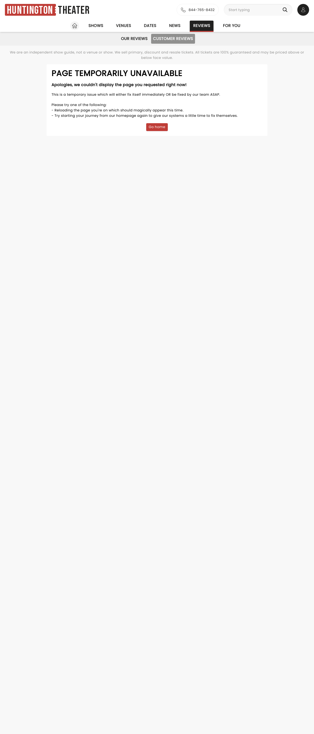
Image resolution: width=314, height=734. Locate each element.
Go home (157, 126)
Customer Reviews (173, 38)
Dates (150, 25)
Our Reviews (134, 38)
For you (231, 25)
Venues (123, 25)
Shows (95, 25)
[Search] (286, 9)
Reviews (201, 25)
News (174, 25)
